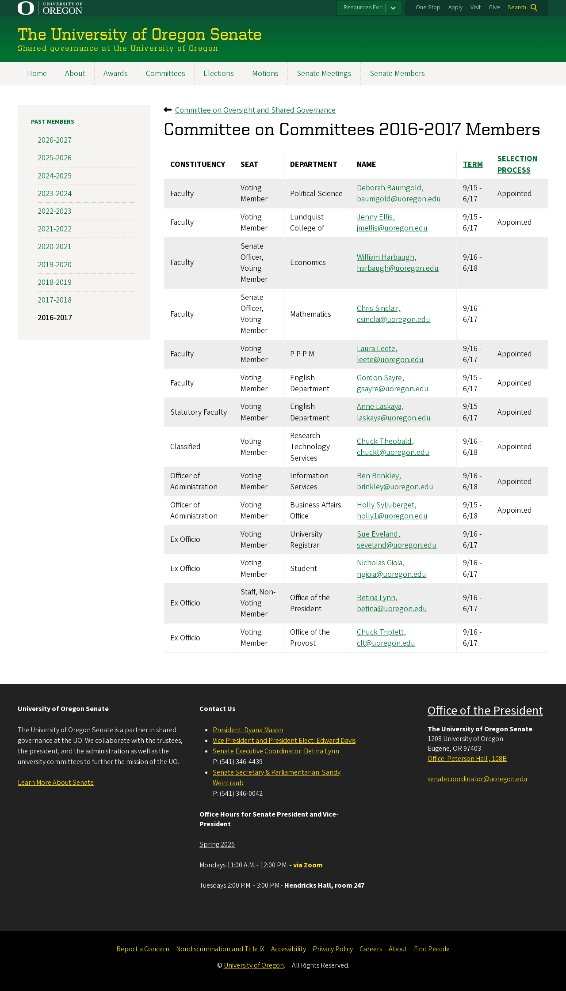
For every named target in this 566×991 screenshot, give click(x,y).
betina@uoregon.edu (392, 608)
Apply (455, 7)
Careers (370, 949)
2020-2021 (55, 246)
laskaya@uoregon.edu (394, 417)
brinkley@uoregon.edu (395, 486)
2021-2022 (55, 229)
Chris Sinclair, (378, 308)
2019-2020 (55, 264)
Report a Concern (142, 949)
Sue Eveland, (378, 533)
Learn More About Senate (56, 782)
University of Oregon (254, 965)
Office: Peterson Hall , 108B (467, 759)
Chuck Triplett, (381, 632)
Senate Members (397, 73)
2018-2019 (55, 281)
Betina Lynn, (377, 597)
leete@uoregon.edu (390, 359)
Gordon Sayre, (380, 377)
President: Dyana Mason (248, 730)
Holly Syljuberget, (387, 504)
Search (517, 7)
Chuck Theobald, (385, 440)
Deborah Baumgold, (390, 187)
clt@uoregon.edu (386, 643)
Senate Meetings (324, 73)
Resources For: (363, 7)
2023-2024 (55, 193)
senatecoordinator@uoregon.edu (477, 779)
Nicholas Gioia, (381, 562)
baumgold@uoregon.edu (399, 198)
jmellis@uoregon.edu (392, 228)
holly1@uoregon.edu (392, 516)
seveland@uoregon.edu (396, 544)
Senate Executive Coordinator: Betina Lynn (276, 751)
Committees (165, 73)
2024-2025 (55, 175)
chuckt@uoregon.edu (393, 452)
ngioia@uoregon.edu (391, 573)
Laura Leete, (377, 348)
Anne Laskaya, (380, 406)
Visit (475, 7)
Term (473, 164)
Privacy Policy (333, 949)
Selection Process (517, 164)
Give (494, 7)
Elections (218, 73)
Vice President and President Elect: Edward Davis (284, 740)
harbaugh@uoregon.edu (398, 268)
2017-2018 (55, 299)
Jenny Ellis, (376, 216)
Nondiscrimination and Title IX (220, 949)
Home (37, 73)
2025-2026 (55, 157)
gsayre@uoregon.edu (392, 388)
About (75, 73)
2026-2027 (55, 140)
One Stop (428, 7)
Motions (265, 73)
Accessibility (288, 949)
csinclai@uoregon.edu (393, 319)
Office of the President (485, 710)
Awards (115, 73)
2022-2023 (55, 211)
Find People (432, 949)
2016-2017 (55, 317)
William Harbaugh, (387, 256)
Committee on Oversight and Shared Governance (255, 110)
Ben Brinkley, (379, 475)
